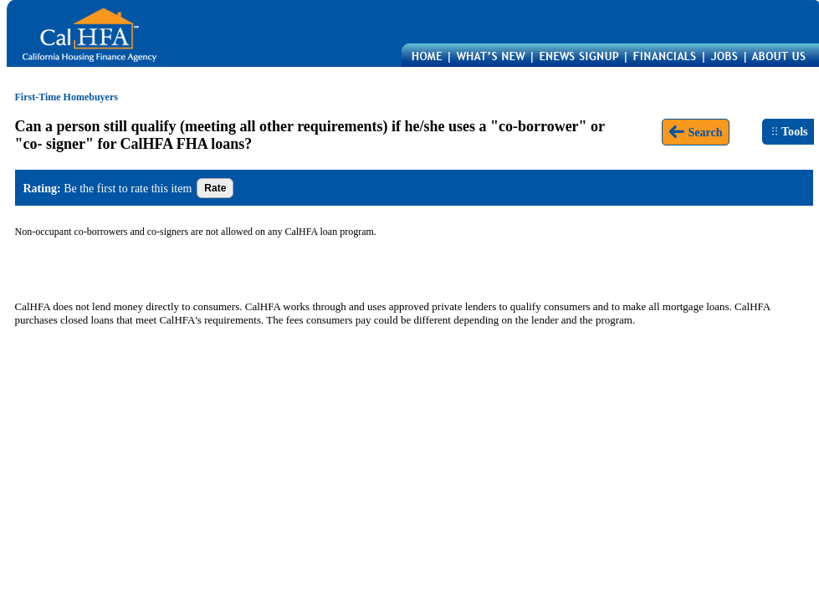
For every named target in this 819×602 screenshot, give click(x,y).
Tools (789, 131)
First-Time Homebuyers (66, 97)
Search (695, 132)
